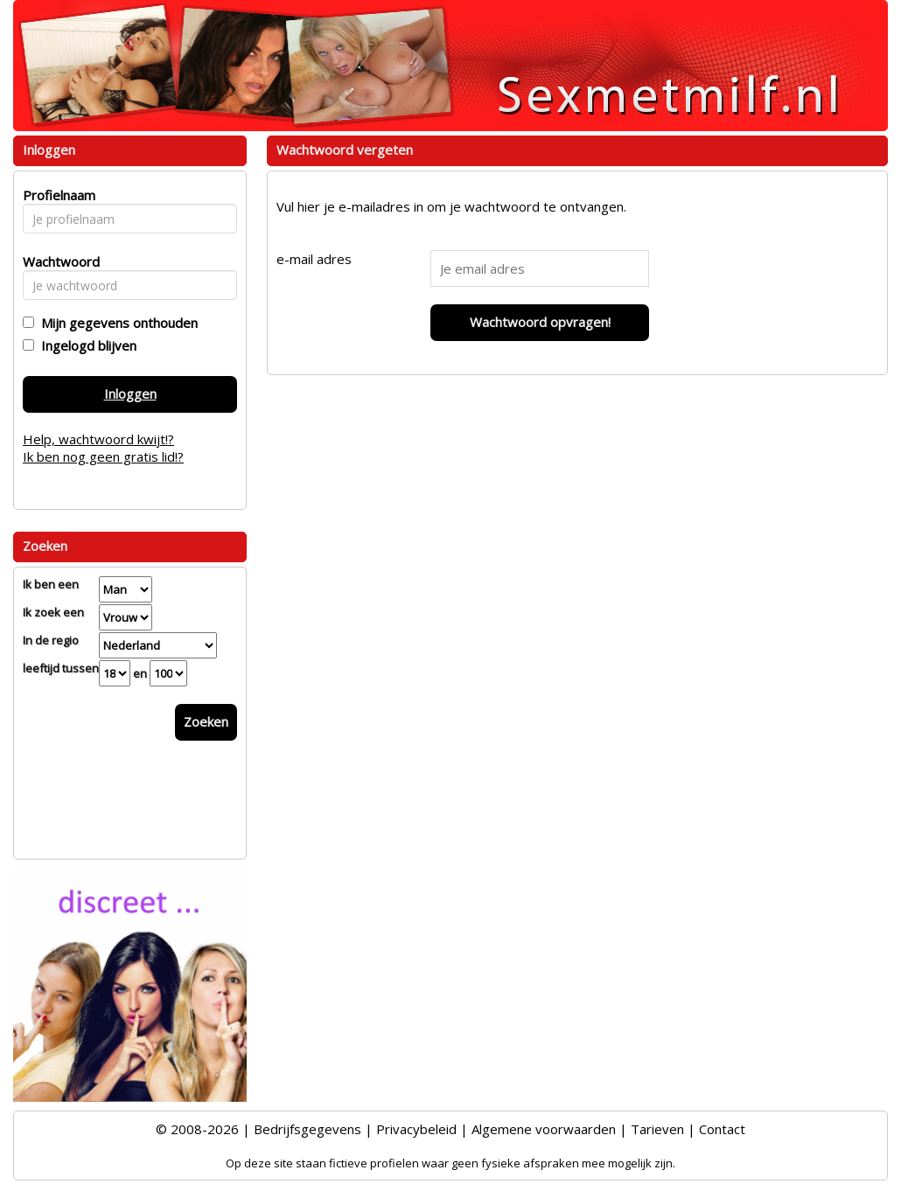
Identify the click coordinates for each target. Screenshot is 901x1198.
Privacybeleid (416, 1129)
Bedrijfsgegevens (307, 1129)
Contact (722, 1129)
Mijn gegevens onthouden (116, 322)
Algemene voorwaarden (543, 1129)
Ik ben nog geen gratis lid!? (103, 456)
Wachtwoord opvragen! (540, 322)
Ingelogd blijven (85, 345)
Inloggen (130, 393)
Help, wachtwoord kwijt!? (98, 439)
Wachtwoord (56, 261)
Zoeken (206, 721)
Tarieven (657, 1129)
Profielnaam (56, 195)
